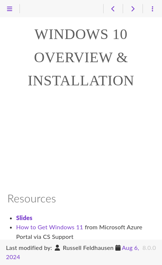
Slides (24, 217)
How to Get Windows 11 (49, 226)
